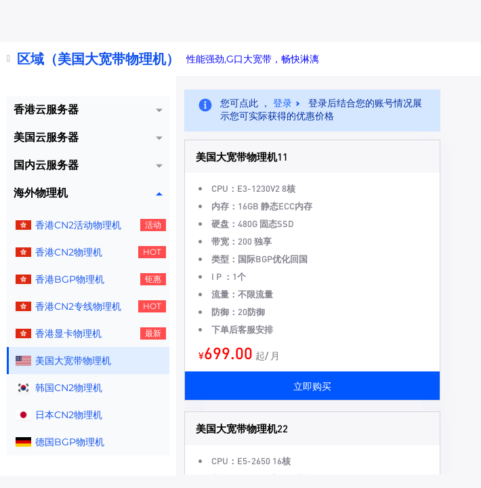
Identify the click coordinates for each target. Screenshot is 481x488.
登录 (282, 103)
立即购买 (312, 386)
